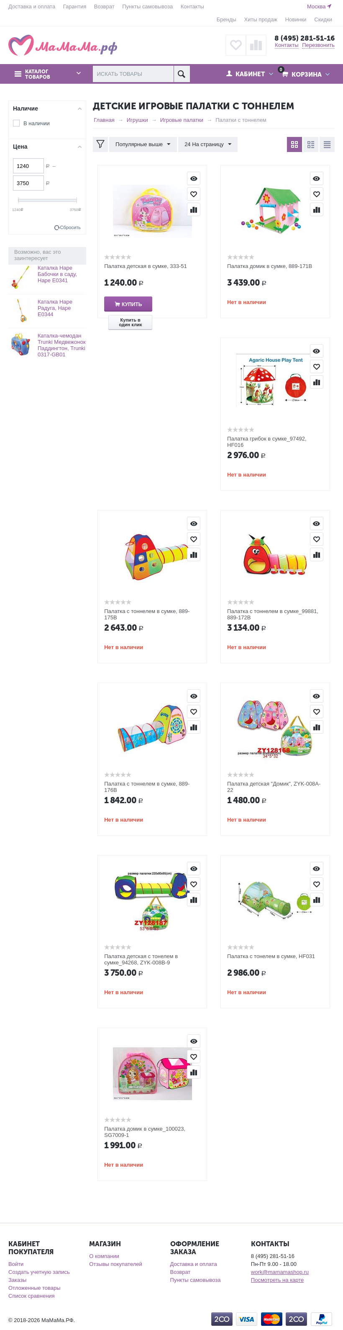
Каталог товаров (37, 74)
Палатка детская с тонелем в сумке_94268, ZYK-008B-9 (141, 959)
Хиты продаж (261, 19)
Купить (132, 304)
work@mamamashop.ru (280, 1272)
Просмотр (193, 178)
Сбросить (70, 227)
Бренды (226, 19)
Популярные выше (142, 144)
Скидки (323, 19)
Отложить (193, 194)
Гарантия (74, 6)
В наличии (36, 123)
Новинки (296, 19)
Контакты (192, 6)
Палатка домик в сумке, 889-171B (269, 266)
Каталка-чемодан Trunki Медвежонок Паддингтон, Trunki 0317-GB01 (62, 345)
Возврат (104, 6)
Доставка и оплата (31, 6)
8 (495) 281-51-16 (304, 38)
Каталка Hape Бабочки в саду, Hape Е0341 (57, 274)
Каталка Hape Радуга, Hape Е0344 (55, 308)
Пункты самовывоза (147, 6)
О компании (104, 1256)
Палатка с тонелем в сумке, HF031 (271, 956)
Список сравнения (31, 1296)
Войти (15, 1264)
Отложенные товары (34, 1288)
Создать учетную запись (39, 1272)
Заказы (17, 1280)
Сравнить (193, 209)
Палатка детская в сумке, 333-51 (145, 266)
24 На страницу (207, 144)
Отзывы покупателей (115, 1264)
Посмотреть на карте (277, 1280)
